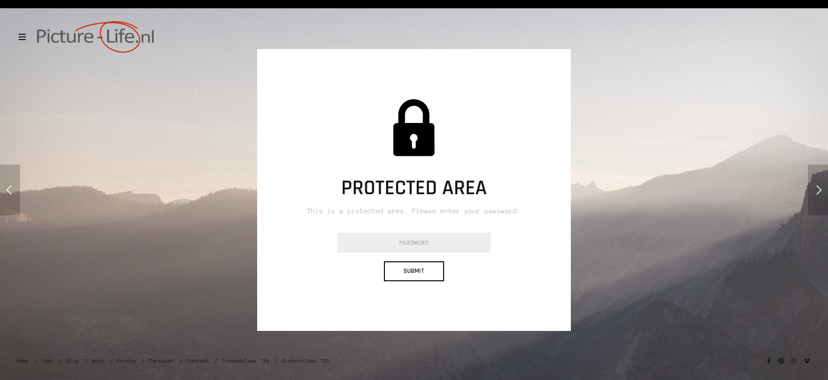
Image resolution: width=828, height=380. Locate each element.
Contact (198, 361)
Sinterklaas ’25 (306, 361)
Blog (73, 361)
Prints (126, 361)
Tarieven (161, 361)
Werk (98, 361)
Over (47, 361)
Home (22, 361)
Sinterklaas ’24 (245, 361)
